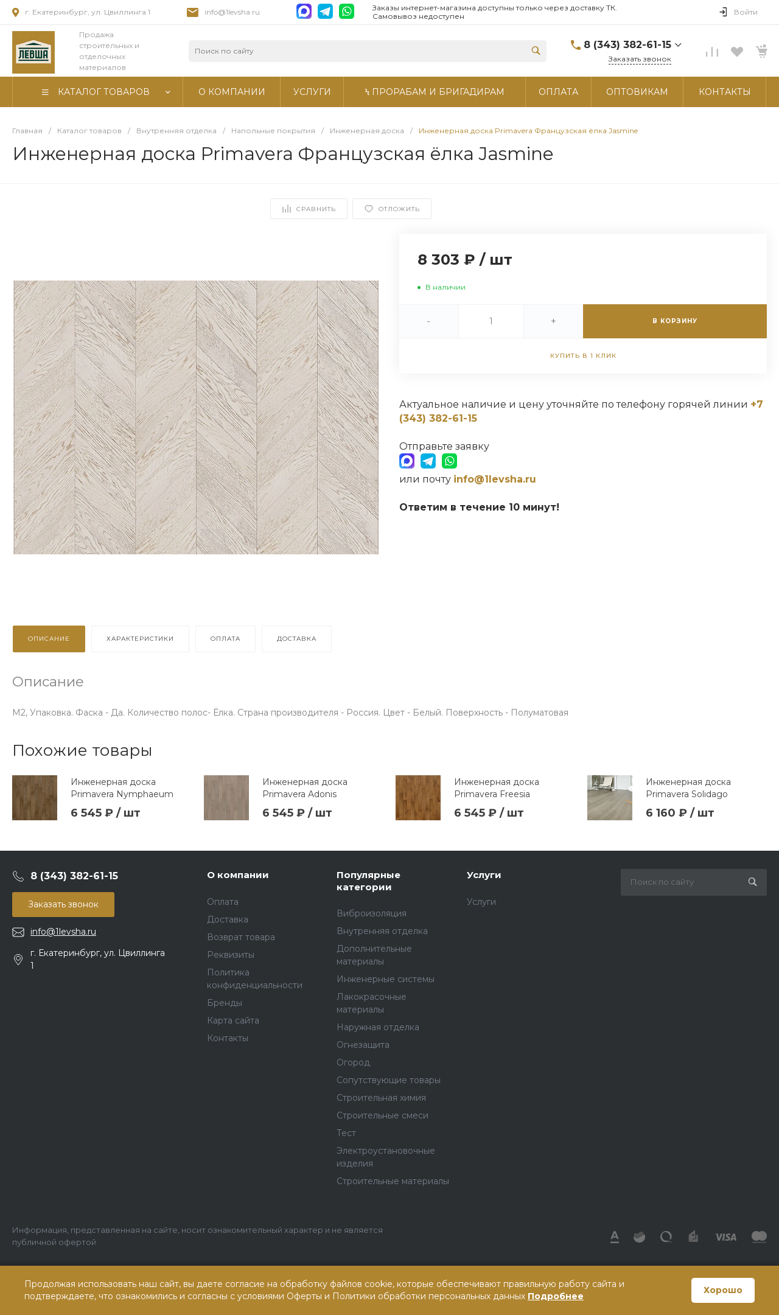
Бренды (224, 1002)
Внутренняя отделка (382, 931)
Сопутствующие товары (389, 1080)
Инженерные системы (386, 979)
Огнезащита (363, 1044)
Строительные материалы (393, 1181)
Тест (346, 1133)
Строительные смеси (382, 1115)
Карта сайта (233, 1020)
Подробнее (556, 1296)
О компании (238, 875)
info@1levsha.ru (232, 11)
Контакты (227, 1038)
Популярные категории (368, 881)
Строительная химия (381, 1097)
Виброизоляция (372, 913)
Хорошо (723, 1290)
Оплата (223, 901)
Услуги (484, 875)
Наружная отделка (378, 1027)
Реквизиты (230, 954)
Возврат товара (241, 937)
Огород (353, 1062)
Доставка (227, 919)
